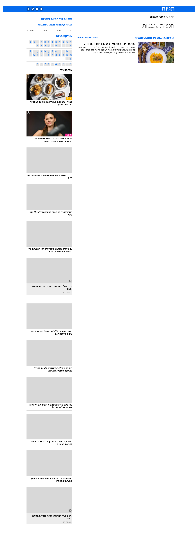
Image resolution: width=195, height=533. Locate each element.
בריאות (95, 3)
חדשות (151, 3)
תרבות (131, 3)
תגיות (168, 17)
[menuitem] (149, 3)
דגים (56, 30)
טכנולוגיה (73, 3)
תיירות (85, 3)
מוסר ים (27, 30)
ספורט (141, 3)
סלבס (121, 3)
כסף (113, 3)
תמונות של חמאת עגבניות (53, 19)
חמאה (42, 30)
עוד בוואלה (63, 70)
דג (68, 30)
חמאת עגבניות (154, 17)
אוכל (105, 3)
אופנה (63, 3)
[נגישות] (4, 3)
